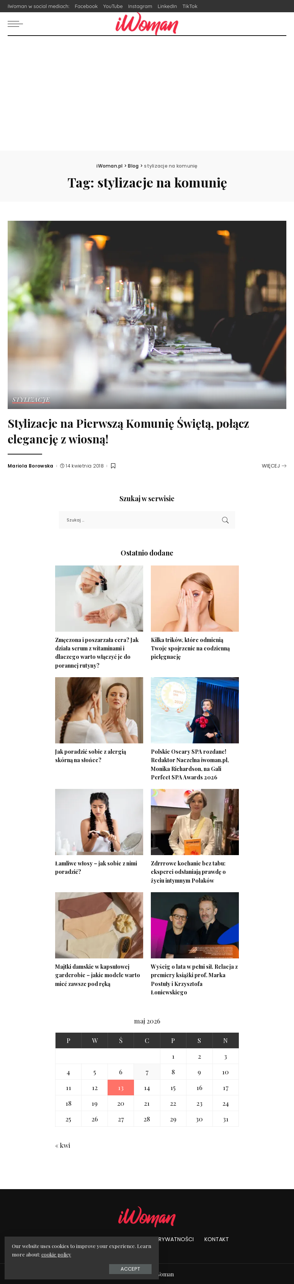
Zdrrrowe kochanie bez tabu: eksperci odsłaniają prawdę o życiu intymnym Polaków (190, 871)
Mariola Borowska (31, 466)
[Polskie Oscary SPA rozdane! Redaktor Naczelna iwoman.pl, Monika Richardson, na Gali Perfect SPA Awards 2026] (195, 710)
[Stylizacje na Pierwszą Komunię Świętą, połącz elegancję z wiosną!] (147, 315)
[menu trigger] (17, 23)
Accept (91, 1267)
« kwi (62, 1144)
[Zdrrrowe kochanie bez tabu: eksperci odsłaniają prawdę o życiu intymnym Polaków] (195, 822)
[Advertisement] (147, 93)
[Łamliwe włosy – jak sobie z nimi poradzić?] (99, 822)
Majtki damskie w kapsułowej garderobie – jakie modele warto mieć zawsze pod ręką (98, 974)
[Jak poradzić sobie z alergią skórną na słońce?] (99, 710)
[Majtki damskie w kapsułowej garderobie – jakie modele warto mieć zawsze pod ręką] (99, 925)
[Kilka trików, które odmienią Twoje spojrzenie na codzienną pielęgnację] (195, 598)
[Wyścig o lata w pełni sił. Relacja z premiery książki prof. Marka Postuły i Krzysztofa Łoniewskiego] (195, 925)
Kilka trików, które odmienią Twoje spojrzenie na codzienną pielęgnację (192, 647)
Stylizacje (31, 399)
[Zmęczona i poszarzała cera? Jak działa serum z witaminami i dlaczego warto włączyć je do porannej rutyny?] (99, 598)
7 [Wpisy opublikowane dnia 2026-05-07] (147, 1071)
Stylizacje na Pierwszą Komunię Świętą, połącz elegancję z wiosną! (126, 430)
